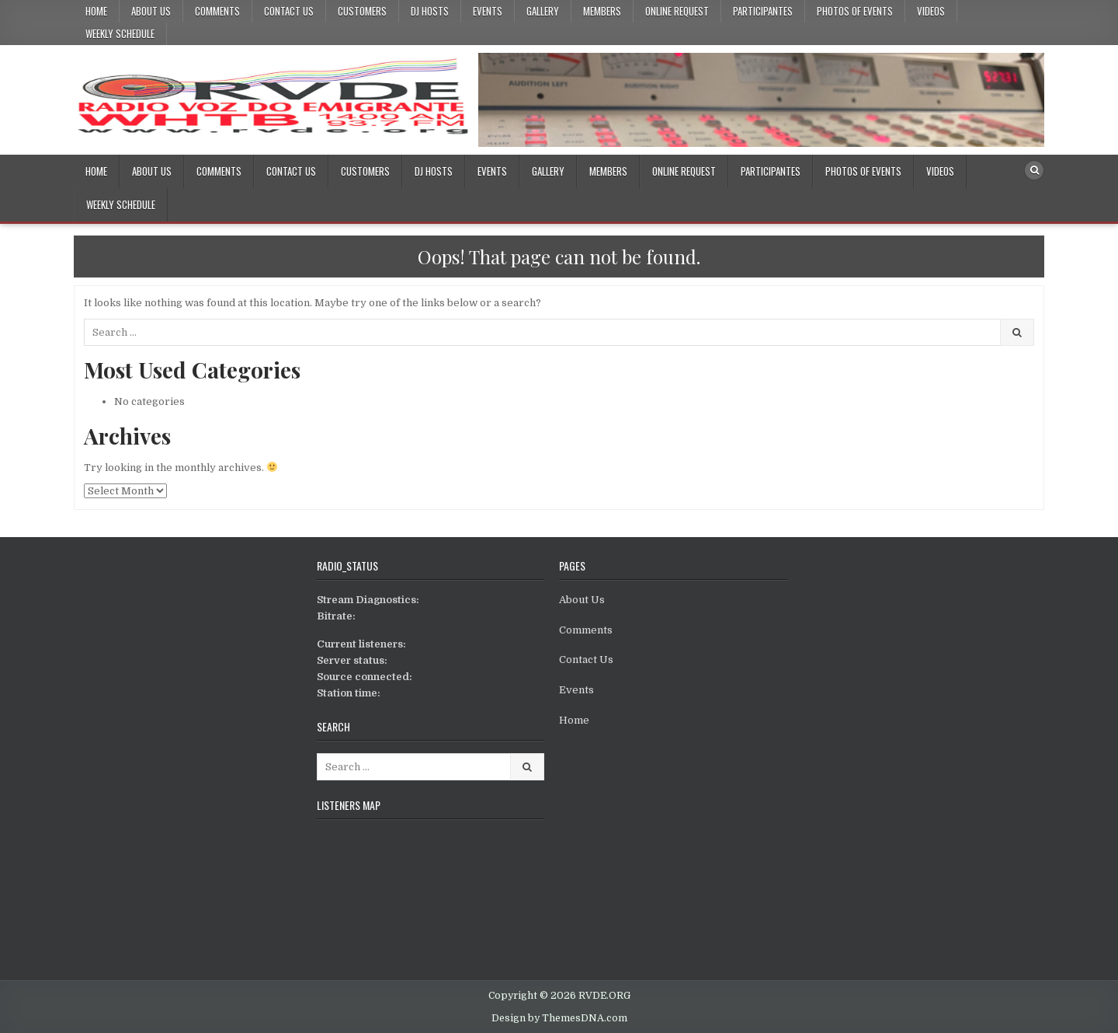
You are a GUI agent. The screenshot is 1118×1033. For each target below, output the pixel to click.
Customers (362, 11)
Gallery (542, 11)
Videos (931, 11)
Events (487, 11)
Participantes (763, 11)
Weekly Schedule (120, 33)
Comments (217, 11)
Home (96, 11)
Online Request (677, 11)
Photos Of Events (855, 11)
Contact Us (289, 11)
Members (602, 11)
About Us (151, 11)
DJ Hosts (430, 11)
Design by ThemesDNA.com (559, 1018)
